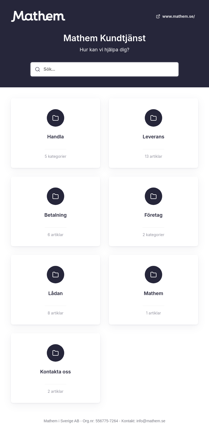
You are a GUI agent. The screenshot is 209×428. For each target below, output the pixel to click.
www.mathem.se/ (175, 16)
